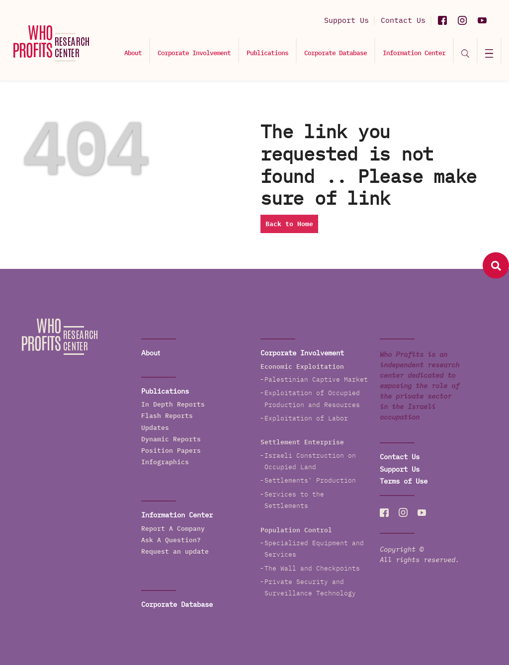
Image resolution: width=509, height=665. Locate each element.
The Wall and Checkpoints (312, 568)
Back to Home (289, 224)
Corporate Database (335, 53)
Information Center (414, 53)
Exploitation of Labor (306, 418)
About (133, 53)
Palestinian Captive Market (316, 379)
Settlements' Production (310, 480)
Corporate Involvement (194, 53)
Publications (267, 53)
